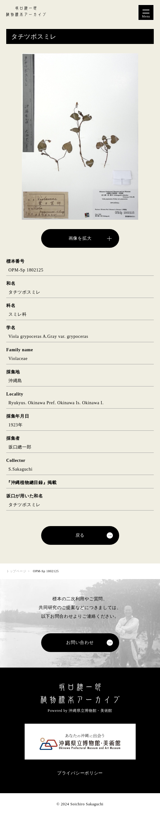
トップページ (16, 571)
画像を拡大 (80, 238)
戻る (80, 535)
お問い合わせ (80, 642)
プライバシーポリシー (80, 773)
